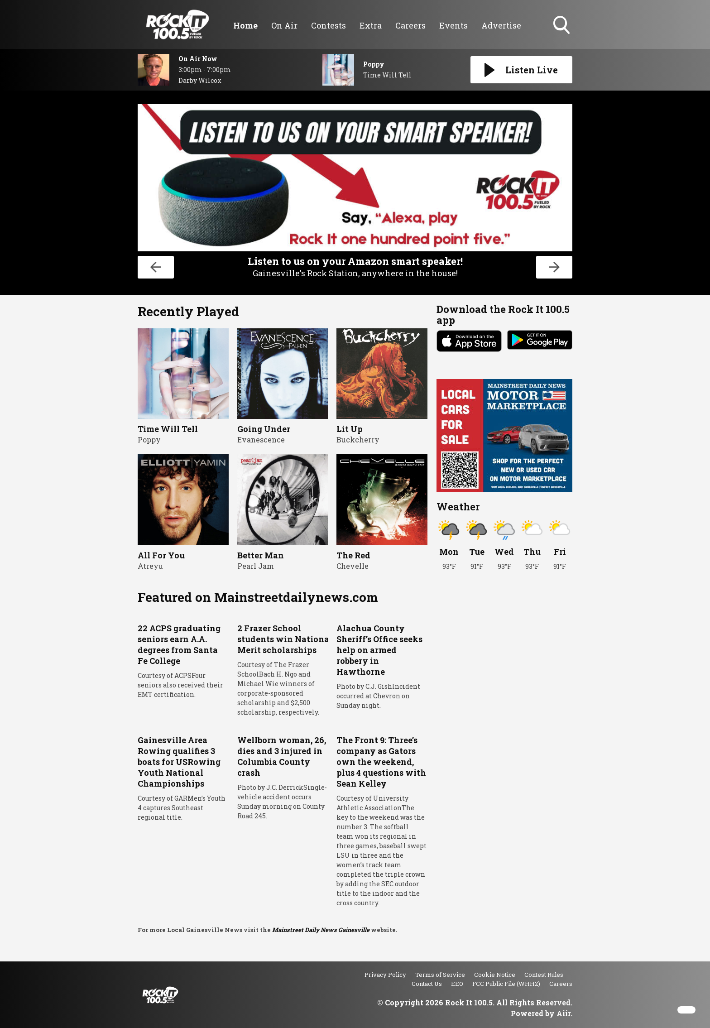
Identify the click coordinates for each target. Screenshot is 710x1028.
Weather (458, 506)
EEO (457, 984)
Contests (328, 25)
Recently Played (188, 311)
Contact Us (427, 984)
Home (245, 25)
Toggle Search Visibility (562, 26)
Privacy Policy (385, 974)
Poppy (149, 439)
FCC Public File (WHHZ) (506, 984)
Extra (371, 25)
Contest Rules (543, 974)
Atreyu (150, 566)
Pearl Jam (255, 566)
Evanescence (261, 439)
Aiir (563, 1013)
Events (453, 25)
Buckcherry (357, 439)
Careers (410, 25)
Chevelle (352, 566)
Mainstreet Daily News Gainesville (320, 930)
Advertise (501, 25)
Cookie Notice (494, 974)
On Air (284, 25)
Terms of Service (440, 974)
